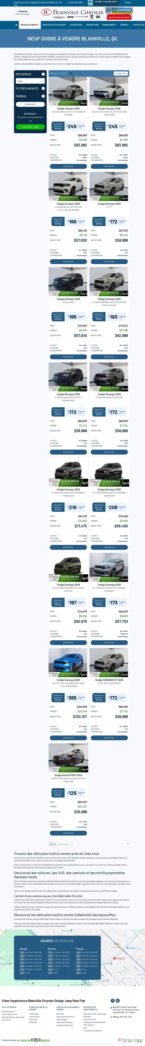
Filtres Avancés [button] (27, 88)
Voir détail (68, 166)
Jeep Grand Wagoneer (64, 1025)
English (128, 2)
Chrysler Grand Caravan (65, 1017)
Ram (88, 884)
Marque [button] (21, 96)
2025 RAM (33, 1022)
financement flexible (22, 861)
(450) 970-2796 (76, 2)
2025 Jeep (33, 1019)
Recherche (30, 104)
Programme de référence (92, 1031)
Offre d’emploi (88, 1025)
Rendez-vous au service (119, 17)
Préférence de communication (94, 1022)
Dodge (78, 884)
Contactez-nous (89, 1019)
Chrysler (71, 884)
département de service (99, 907)
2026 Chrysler (34, 1017)
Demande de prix (8, 1011)
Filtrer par (120, 73)
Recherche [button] (23, 74)
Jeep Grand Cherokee (64, 1022)
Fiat (94, 884)
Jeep (84, 884)
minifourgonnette (40, 884)
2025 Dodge (33, 1014)
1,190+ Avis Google (22, 14)
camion (17, 884)
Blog (85, 1028)
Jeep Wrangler (61, 1019)
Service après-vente (9, 1014)
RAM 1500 (60, 1014)
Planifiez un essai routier (114, 924)
